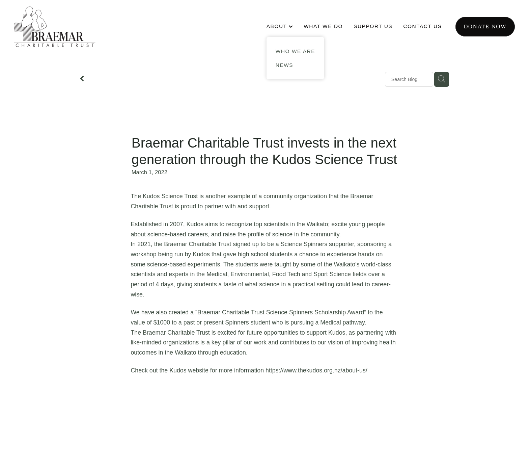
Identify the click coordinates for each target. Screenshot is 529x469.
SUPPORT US (373, 26)
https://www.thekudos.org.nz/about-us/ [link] (316, 370)
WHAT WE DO (323, 26)
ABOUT (280, 26)
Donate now (485, 26)
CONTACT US (422, 26)
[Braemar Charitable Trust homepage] (64, 26)
